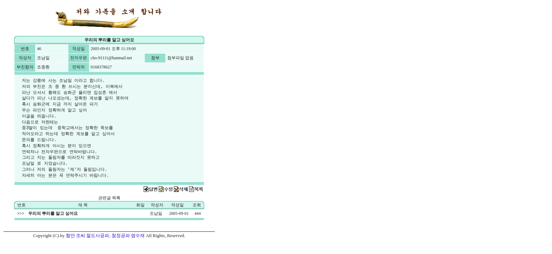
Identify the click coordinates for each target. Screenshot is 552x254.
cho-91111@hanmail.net (111, 57)
